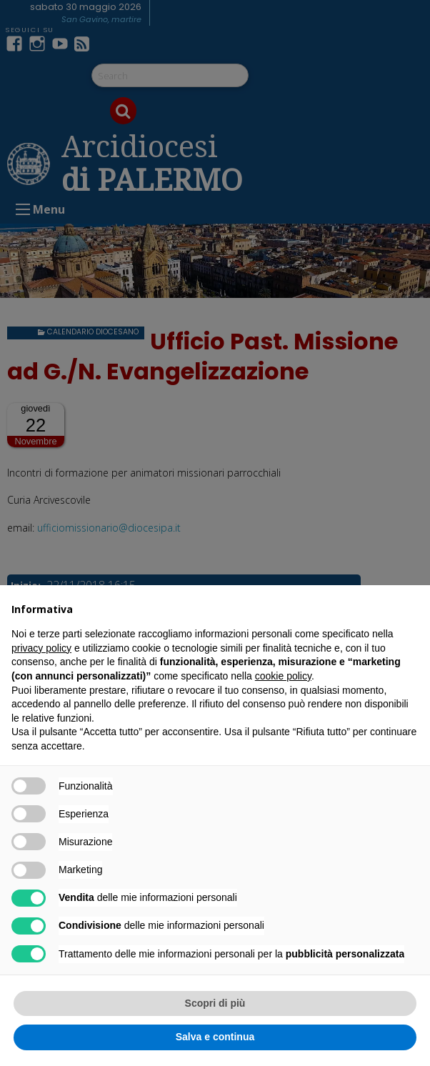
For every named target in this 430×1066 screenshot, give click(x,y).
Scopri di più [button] (215, 1003)
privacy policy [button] (41, 648)
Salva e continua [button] (215, 1036)
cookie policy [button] (283, 676)
